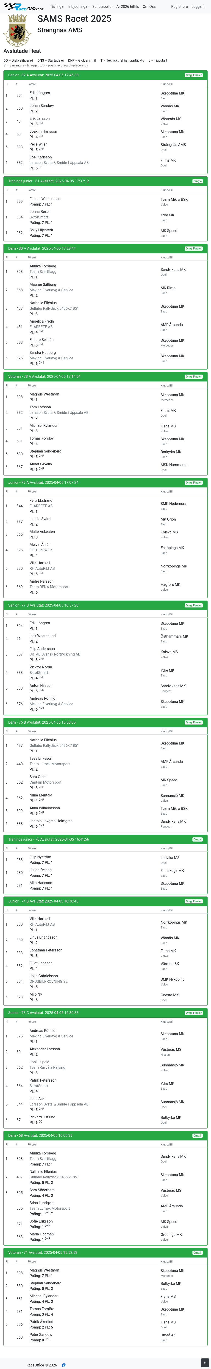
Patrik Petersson (43, 1080)
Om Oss (149, 6)
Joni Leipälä (39, 1062)
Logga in (198, 6)
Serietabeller (102, 6)
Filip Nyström (40, 857)
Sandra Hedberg (43, 352)
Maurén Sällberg (43, 284)
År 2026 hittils (127, 6)
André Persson (41, 581)
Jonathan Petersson (46, 950)
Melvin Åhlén (40, 544)
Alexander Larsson (45, 1049)
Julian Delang (41, 870)
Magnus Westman (44, 394)
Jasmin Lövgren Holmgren (51, 821)
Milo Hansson (41, 883)
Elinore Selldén (42, 340)
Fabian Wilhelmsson (46, 199)
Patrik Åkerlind (41, 1322)
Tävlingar (57, 6)
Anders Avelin (41, 464)
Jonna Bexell (40, 211)
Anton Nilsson (41, 685)
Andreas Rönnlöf (43, 698)
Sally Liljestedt (41, 230)
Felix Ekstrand (41, 500)
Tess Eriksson (41, 758)
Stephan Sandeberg (45, 451)
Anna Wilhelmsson (45, 808)
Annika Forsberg (43, 266)
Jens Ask (37, 1099)
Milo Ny (36, 994)
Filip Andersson (42, 649)
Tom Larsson (40, 407)
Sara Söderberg (42, 1190)
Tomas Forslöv (42, 438)
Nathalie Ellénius (43, 303)
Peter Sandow (41, 1334)
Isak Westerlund (43, 636)
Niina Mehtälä (41, 795)
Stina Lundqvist (42, 1203)
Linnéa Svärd (40, 519)
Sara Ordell (38, 777)
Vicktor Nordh (41, 667)
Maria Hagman (42, 1234)
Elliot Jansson (41, 963)
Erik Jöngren (40, 93)
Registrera (179, 6)
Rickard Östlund (42, 1117)
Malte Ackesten (42, 532)
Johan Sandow (42, 105)
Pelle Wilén (38, 144)
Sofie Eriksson (41, 1221)
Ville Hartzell (40, 563)
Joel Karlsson (41, 157)
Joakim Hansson (43, 131)
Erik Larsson (40, 118)
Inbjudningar (78, 6)
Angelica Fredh (42, 321)
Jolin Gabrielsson (44, 976)
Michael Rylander (44, 425)
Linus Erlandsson (44, 937)
